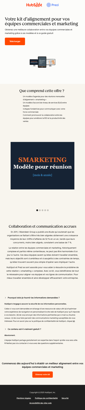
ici (74, 321)
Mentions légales (24, 398)
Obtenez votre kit (42, 374)
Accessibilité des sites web (40, 403)
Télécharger (15, 41)
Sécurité (65, 398)
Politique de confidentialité (46, 398)
